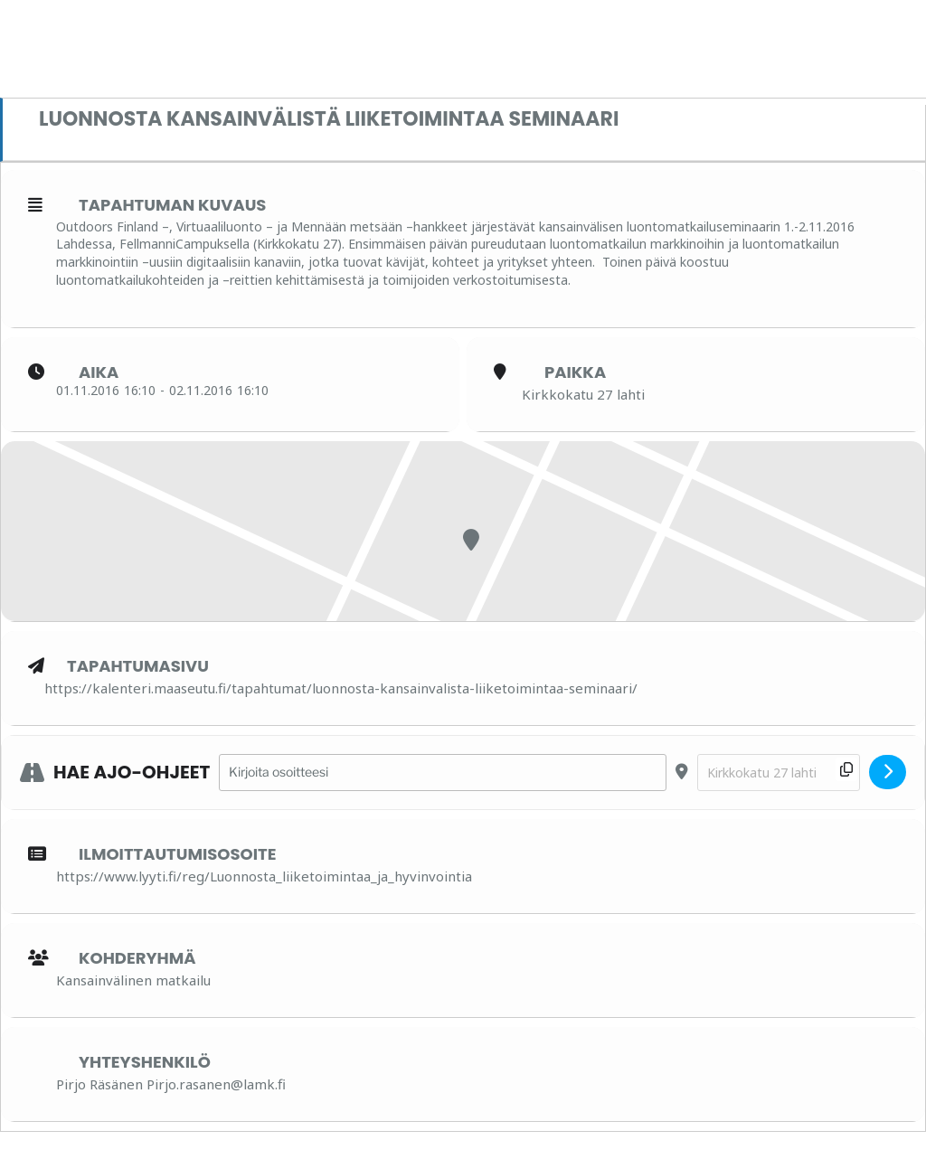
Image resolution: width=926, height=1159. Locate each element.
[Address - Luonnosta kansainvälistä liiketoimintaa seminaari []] (442, 772)
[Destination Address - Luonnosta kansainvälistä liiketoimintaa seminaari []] (778, 772)
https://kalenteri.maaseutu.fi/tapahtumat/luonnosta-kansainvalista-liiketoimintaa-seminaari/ (341, 688)
